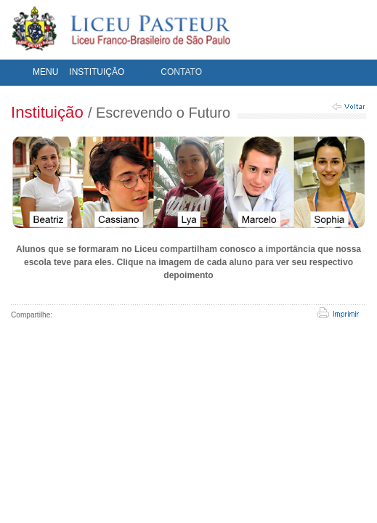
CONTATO (181, 72)
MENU (45, 72)
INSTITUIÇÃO (96, 72)
